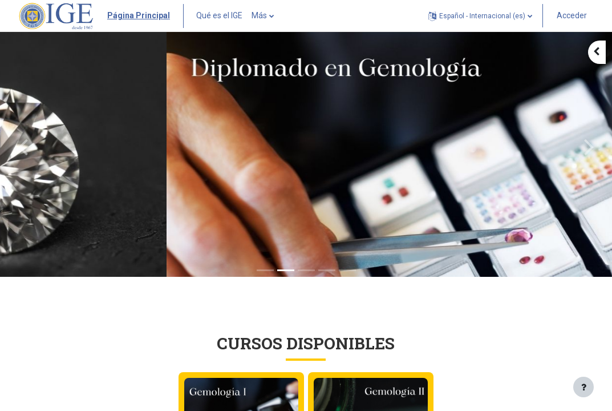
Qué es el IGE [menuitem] (219, 15)
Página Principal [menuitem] (138, 15)
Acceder (572, 15)
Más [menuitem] (259, 15)
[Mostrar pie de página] (583, 387)
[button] (480, 15)
